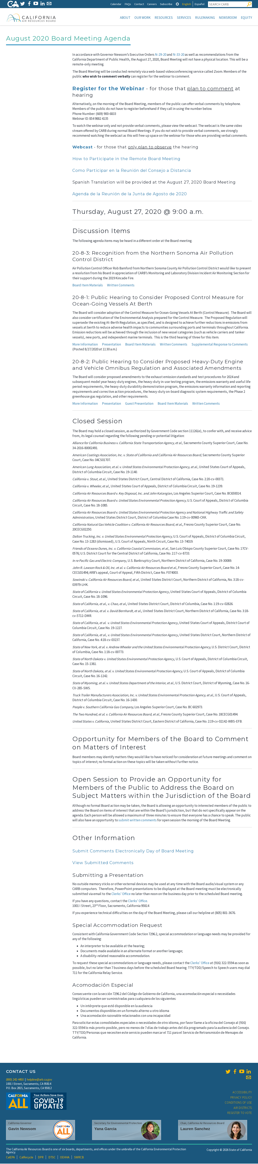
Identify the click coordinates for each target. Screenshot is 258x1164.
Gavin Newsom (22, 1129)
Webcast (82, 147)
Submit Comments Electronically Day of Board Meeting (133, 851)
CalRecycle (26, 1158)
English (186, 4)
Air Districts (243, 1108)
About (125, 17)
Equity (246, 17)
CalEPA (10, 1158)
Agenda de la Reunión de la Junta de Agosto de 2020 (129, 194)
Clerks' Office (121, 894)
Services (184, 17)
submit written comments (138, 820)
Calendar (115, 4)
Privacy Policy (241, 1098)
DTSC (51, 1158)
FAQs (128, 4)
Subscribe (166, 4)
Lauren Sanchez (195, 1129)
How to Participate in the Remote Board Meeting (126, 159)
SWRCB (79, 1158)
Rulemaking (205, 17)
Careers (152, 4)
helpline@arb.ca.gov (39, 1080)
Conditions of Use (238, 1103)
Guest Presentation (139, 404)
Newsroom (228, 17)
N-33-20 (178, 55)
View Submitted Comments (103, 863)
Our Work (142, 17)
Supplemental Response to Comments (219, 344)
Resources (164, 17)
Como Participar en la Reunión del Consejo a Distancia (131, 170)
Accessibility (242, 1093)
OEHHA (64, 1158)
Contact (139, 4)
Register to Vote (239, 1113)
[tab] (177, 4)
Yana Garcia (105, 1129)
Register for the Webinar (108, 89)
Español (199, 4)
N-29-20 (160, 55)
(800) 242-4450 (15, 1080)
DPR (41, 1158)
